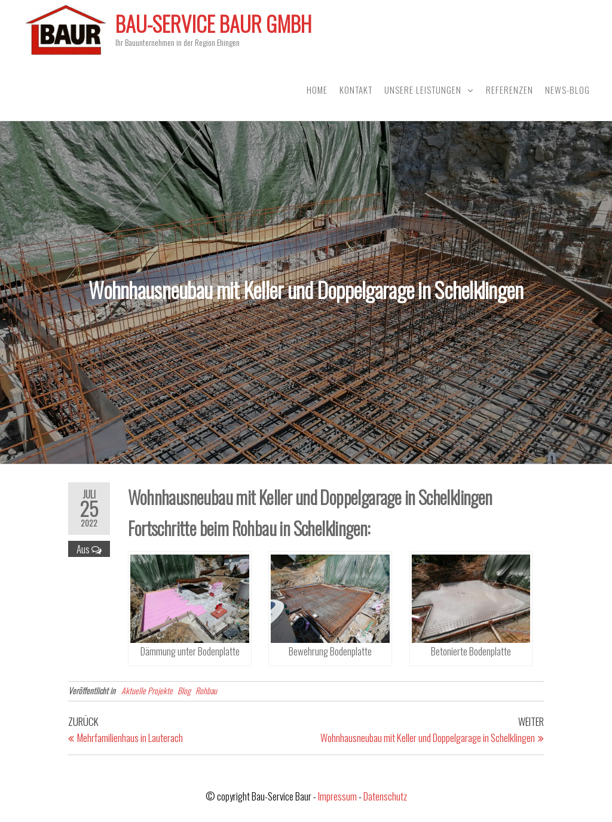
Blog (184, 690)
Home (317, 89)
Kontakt (355, 89)
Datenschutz (385, 796)
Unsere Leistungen (422, 89)
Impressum (337, 796)
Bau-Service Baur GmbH (213, 23)
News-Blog (567, 89)
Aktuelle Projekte (147, 690)
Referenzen (509, 89)
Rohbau (206, 690)
